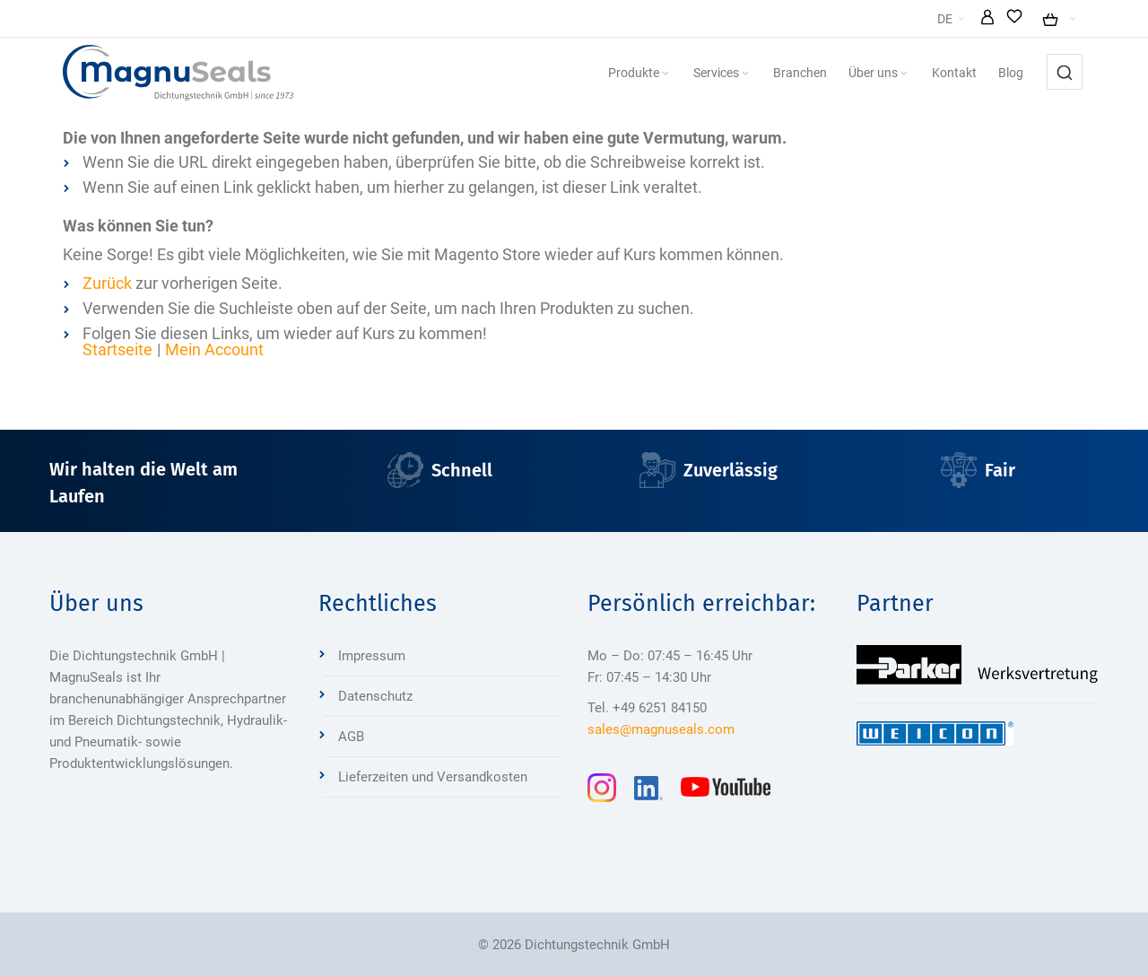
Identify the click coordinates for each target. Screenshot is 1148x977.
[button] (987, 19)
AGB (351, 736)
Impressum (371, 656)
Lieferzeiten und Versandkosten (432, 777)
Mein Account (214, 349)
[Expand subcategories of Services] (745, 74)
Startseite (117, 349)
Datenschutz (375, 696)
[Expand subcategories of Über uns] (904, 74)
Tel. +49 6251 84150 (647, 708)
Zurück (107, 283)
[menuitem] (640, 72)
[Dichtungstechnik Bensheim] (178, 72)
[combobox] (1065, 72)
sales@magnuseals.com (661, 729)
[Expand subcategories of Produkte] (665, 74)
